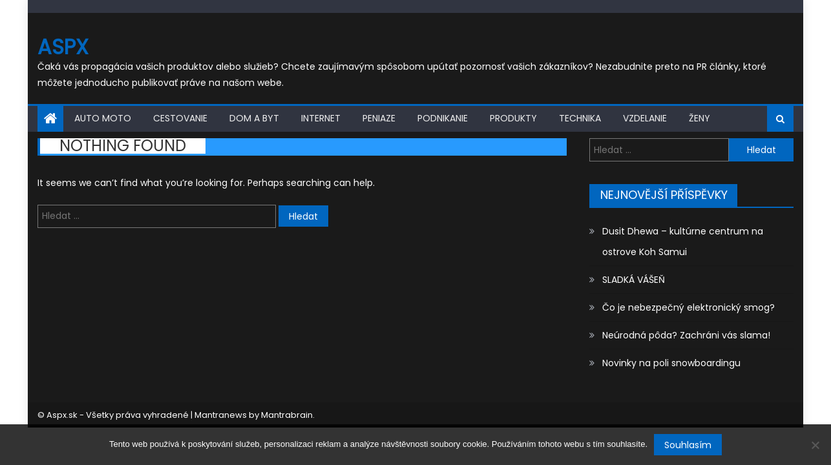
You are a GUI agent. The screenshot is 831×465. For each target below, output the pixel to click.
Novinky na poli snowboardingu (671, 362)
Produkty (513, 118)
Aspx (63, 46)
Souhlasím (687, 445)
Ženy (699, 118)
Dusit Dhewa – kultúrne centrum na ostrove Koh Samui (682, 241)
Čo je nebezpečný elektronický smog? (688, 307)
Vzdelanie (645, 118)
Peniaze (379, 118)
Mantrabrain (287, 415)
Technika (580, 118)
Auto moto (102, 118)
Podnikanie (442, 118)
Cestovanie (180, 118)
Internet (321, 118)
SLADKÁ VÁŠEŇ (633, 279)
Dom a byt (254, 118)
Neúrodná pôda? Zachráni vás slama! (686, 335)
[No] (814, 445)
